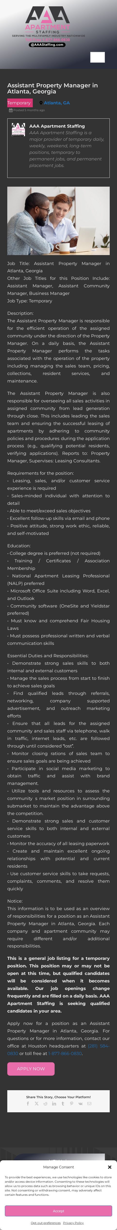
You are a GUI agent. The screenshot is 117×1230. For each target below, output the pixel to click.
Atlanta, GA (57, 103)
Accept (58, 1211)
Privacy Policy (73, 1223)
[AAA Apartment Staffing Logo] (48, 8)
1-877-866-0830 (65, 1053)
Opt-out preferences (46, 1223)
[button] (109, 1167)
